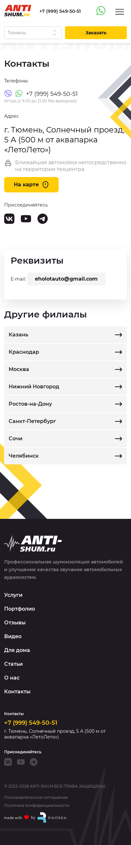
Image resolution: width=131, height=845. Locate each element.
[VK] (9, 219)
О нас (12, 678)
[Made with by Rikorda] (35, 817)
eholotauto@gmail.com (66, 279)
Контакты (17, 692)
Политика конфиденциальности (36, 805)
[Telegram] (42, 219)
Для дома (17, 650)
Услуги (13, 595)
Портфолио (19, 609)
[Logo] (17, 10)
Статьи (13, 664)
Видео (12, 636)
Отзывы (15, 623)
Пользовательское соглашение (36, 797)
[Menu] (119, 11)
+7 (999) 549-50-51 (30, 723)
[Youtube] (26, 219)
